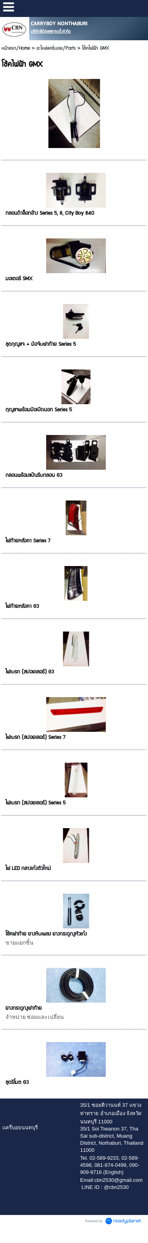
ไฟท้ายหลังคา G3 (22, 606)
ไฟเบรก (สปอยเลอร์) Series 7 (35, 737)
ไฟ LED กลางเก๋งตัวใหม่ (28, 868)
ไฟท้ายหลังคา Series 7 (28, 540)
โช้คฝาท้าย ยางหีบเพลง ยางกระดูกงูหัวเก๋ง (46, 934)
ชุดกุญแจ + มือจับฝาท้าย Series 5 (41, 344)
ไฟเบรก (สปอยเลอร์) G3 (30, 671)
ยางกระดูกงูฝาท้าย (24, 1008)
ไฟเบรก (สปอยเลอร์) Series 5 (36, 803)
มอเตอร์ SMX (19, 278)
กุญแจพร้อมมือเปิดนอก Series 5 (39, 409)
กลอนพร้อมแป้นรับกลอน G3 (34, 475)
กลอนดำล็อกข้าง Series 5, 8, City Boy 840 (50, 213)
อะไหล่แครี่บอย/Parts (56, 48)
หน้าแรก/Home (16, 48)
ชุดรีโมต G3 (17, 1082)
